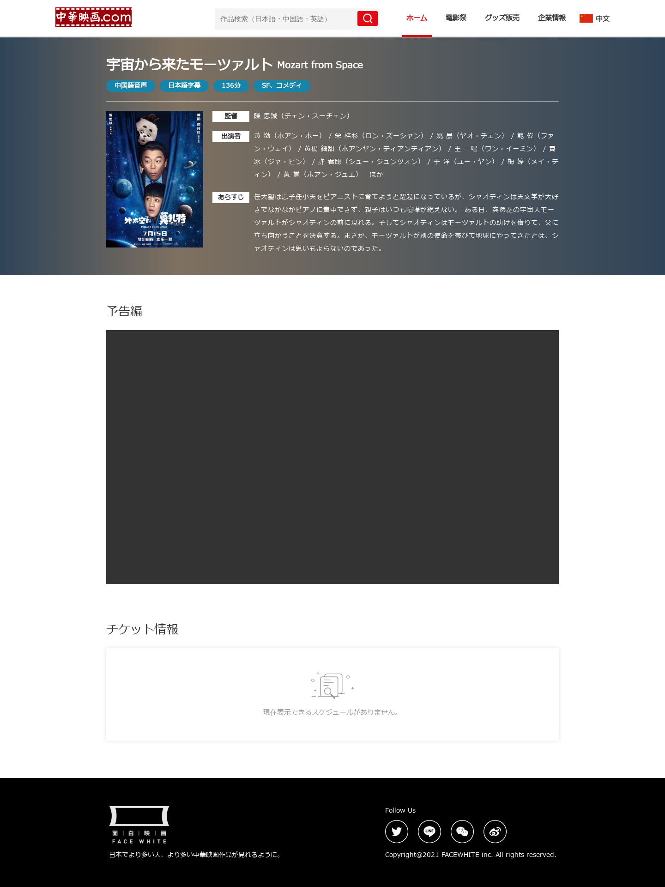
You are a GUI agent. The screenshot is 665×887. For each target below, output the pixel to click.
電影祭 (456, 18)
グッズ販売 (502, 18)
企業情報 (552, 18)
